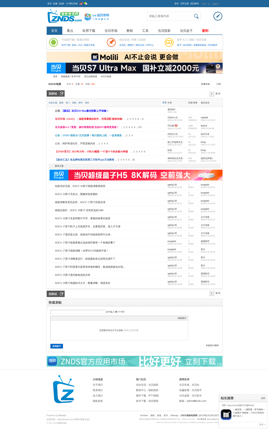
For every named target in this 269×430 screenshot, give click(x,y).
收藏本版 (205, 84)
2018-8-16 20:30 (208, 203)
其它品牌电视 (90, 76)
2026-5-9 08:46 (207, 128)
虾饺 (170, 150)
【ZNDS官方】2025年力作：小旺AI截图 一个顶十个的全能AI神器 (91, 151)
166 (190, 117)
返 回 (218, 93)
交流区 (122, 45)
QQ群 (61, 3)
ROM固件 (212, 45)
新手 (179, 45)
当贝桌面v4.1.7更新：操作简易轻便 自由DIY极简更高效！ (87, 127)
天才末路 (205, 217)
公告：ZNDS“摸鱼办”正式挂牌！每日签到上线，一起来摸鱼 (88, 135)
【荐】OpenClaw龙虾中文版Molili (237, 405)
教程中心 (141, 390)
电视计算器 (89, 45)
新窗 (164, 102)
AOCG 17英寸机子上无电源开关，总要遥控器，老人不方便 (87, 226)
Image (61, 318)
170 (139, 127)
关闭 (263, 398)
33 (189, 134)
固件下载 (141, 395)
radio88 (204, 117)
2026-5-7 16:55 (207, 137)
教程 (130, 30)
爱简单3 (171, 109)
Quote (70, 318)
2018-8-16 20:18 (208, 244)
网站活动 (140, 45)
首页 (49, 3)
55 (189, 150)
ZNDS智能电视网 (48, 76)
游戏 (74, 45)
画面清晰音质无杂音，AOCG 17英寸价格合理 (80, 202)
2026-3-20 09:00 (208, 153)
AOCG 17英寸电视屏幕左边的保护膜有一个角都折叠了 (85, 242)
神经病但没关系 (175, 158)
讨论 (80, 45)
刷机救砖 (153, 390)
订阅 (218, 84)
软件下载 (66, 45)
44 (189, 142)
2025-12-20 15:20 (208, 161)
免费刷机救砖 (200, 45)
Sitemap (174, 415)
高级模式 (182, 318)
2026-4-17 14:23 (208, 145)
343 (190, 158)
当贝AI (195, 384)
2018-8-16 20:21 (208, 228)
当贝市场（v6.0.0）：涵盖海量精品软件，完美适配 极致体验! (89, 119)
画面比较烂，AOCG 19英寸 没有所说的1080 (79, 210)
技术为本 (205, 134)
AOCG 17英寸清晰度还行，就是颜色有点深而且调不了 (85, 258)
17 (143, 119)
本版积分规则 (212, 345)
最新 (61, 102)
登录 (176, 3)
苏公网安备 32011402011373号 (209, 419)
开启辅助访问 (173, 2)
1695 (190, 126)
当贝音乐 (197, 395)
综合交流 (141, 384)
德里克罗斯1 (207, 158)
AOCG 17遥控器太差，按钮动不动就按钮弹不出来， (84, 234)
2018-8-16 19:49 (208, 284)
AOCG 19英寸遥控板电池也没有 (72, 275)
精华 (80, 102)
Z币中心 (150, 45)
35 (133, 160)
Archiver (144, 415)
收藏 (55, 3)
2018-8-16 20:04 (208, 260)
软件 (166, 415)
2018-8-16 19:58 (208, 276)
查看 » (262, 424)
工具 (145, 30)
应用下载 (88, 30)
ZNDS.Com (62, 423)
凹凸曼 (171, 125)
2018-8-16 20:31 (208, 187)
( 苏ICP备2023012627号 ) (210, 415)
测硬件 (130, 45)
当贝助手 (197, 390)
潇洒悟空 (205, 241)
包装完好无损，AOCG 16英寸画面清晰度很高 (80, 186)
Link (66, 318)
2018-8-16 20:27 (208, 220)
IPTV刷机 (153, 395)
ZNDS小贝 (173, 117)
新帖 (152, 415)
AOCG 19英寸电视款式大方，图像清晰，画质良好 (82, 283)
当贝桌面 (184, 395)
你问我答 (187, 45)
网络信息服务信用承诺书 (149, 419)
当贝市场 (110, 30)
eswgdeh (205, 184)
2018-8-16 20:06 (208, 252)
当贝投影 (164, 30)
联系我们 (98, 390)
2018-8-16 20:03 (208, 268)
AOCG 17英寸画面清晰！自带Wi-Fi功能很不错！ (82, 250)
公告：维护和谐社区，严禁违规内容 (75, 143)
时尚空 (204, 126)
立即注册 (184, 3)
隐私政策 (98, 400)
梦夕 (203, 249)
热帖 (74, 102)
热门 (68, 102)
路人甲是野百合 (175, 142)
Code (75, 318)
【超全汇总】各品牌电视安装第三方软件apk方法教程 (84, 159)
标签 (159, 415)
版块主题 (59, 166)
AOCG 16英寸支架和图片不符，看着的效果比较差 (82, 218)
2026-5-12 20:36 (208, 120)
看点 (70, 30)
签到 (205, 30)
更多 (87, 102)
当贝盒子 (186, 30)
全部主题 (53, 102)
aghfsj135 (172, 184)
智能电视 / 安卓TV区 (71, 76)
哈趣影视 (184, 390)
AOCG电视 (54, 84)
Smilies (79, 318)
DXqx (203, 142)
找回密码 (194, 3)
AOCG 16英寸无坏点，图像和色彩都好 (76, 194)
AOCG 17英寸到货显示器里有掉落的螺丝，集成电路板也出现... (90, 267)
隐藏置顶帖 (165, 119)
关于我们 (98, 384)
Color (57, 318)
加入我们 (98, 395)
